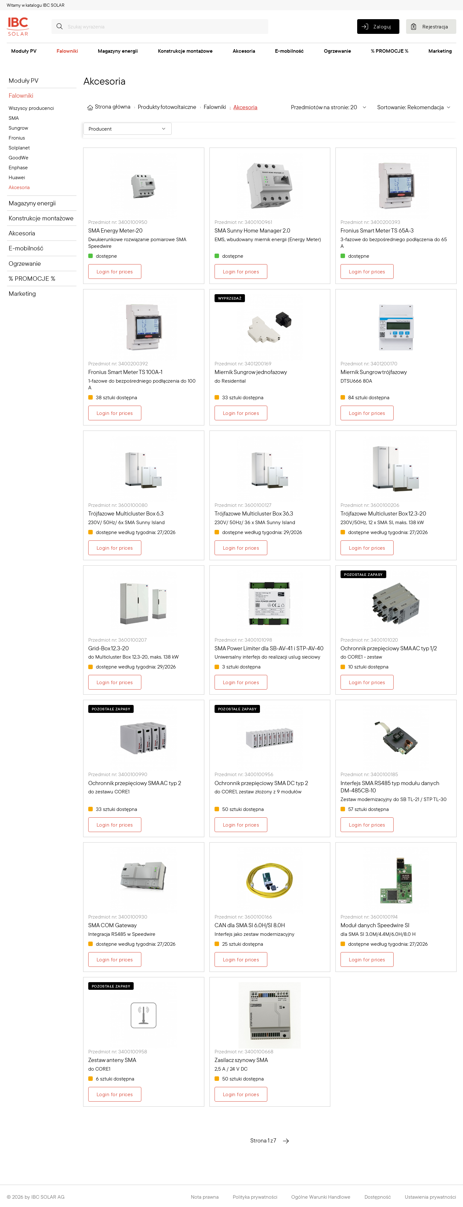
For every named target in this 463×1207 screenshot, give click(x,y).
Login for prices (115, 271)
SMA (14, 118)
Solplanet (19, 147)
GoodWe (18, 157)
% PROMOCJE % (389, 51)
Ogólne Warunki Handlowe (320, 1197)
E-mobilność (289, 51)
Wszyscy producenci (31, 108)
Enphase (18, 167)
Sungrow (18, 128)
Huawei (17, 177)
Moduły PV (23, 51)
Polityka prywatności (255, 1197)
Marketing (440, 51)
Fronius (17, 137)
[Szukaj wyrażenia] (159, 26)
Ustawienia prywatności (430, 1197)
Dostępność (378, 1197)
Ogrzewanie (337, 51)
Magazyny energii (118, 51)
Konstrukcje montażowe (185, 51)
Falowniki (67, 51)
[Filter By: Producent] (127, 129)
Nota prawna (205, 1197)
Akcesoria (244, 51)
